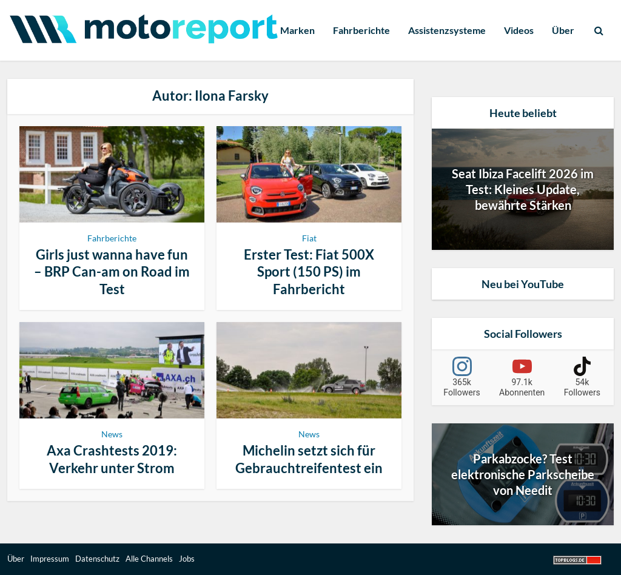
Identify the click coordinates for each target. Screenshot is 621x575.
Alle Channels (149, 558)
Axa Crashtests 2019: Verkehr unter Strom (112, 459)
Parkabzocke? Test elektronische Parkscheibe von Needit (522, 474)
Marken (297, 30)
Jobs (187, 558)
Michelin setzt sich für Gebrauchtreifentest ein (309, 459)
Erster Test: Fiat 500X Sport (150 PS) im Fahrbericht (309, 271)
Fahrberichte (361, 30)
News (112, 434)
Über (563, 30)
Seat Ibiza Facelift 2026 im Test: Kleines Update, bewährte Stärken (523, 189)
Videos (519, 30)
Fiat (309, 238)
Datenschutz (97, 558)
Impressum (49, 558)
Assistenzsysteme (447, 30)
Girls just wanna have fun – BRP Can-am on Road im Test (112, 271)
